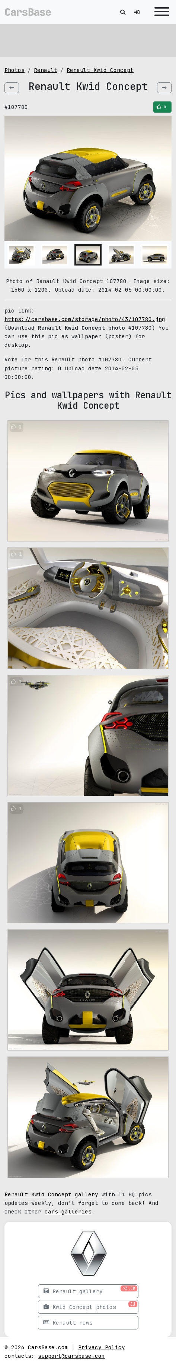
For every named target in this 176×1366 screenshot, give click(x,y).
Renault (45, 69)
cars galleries (68, 1211)
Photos (14, 69)
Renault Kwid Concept (100, 69)
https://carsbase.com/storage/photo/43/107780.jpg (84, 319)
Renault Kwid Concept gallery (53, 1194)
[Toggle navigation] (160, 12)
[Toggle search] (123, 12)
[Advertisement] (88, 39)
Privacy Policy (101, 1347)
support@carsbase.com (71, 1355)
